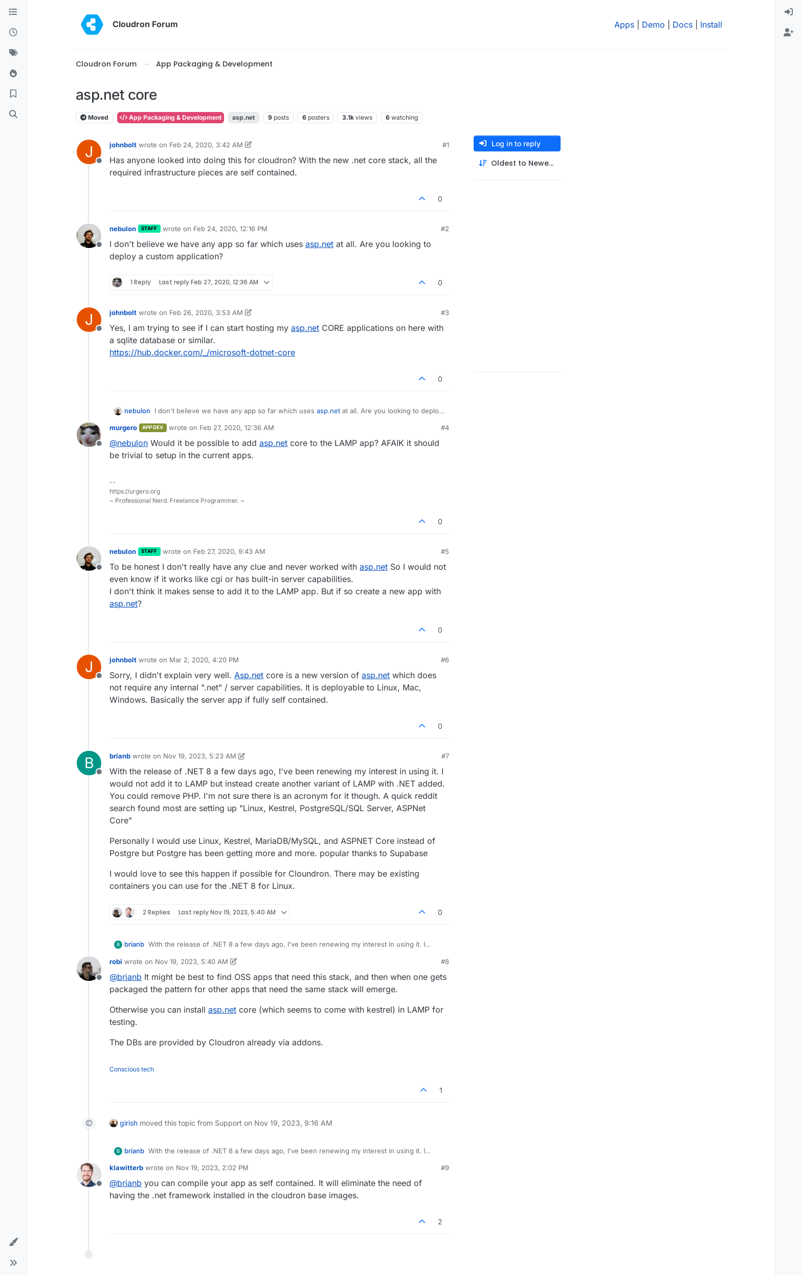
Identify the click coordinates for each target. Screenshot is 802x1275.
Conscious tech (131, 1069)
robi (115, 961)
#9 (445, 1168)
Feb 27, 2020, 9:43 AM (229, 551)
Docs (683, 24)
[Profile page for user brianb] (89, 763)
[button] (13, 1242)
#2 (445, 229)
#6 (445, 660)
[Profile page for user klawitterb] (89, 1174)
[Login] (788, 12)
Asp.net (248, 675)
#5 (445, 551)
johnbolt (123, 145)
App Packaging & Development (170, 117)
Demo (653, 24)
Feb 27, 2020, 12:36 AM (236, 427)
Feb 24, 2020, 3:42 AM (206, 145)
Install (711, 24)
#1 (445, 145)
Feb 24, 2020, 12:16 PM (230, 229)
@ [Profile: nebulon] (128, 443)
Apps (624, 24)
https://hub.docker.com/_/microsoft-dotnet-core (202, 352)
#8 (445, 961)
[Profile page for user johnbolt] (89, 152)
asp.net (319, 244)
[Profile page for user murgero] (89, 434)
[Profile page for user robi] (89, 968)
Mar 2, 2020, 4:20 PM (204, 660)
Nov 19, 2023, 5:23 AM (199, 756)
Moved (94, 117)
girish (129, 1123)
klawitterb (126, 1168)
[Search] (13, 114)
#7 (445, 756)
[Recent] (13, 33)
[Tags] (13, 53)
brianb (119, 756)
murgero (123, 427)
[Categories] (13, 12)
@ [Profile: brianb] (125, 977)
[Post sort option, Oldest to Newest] (517, 163)
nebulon (122, 229)
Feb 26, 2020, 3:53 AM (206, 312)
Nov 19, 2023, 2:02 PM (212, 1168)
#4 (445, 427)
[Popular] (13, 73)
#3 (445, 312)
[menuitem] (788, 12)
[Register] (788, 33)
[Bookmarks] (13, 94)
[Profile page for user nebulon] (89, 235)
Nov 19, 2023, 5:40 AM (191, 961)
